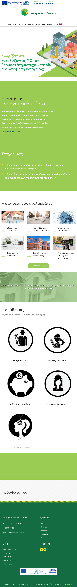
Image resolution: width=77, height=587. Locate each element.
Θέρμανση (8, 553)
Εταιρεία (19, 24)
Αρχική (11, 24)
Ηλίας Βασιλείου (20, 361)
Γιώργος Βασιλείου (57, 361)
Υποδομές (8, 564)
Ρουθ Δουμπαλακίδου (57, 404)
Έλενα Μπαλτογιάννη (20, 448)
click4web (68, 584)
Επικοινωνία (52, 24)
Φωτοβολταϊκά (10, 549)
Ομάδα (44, 531)
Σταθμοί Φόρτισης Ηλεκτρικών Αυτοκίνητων (66, 255)
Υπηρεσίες (29, 24)
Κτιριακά (7, 557)
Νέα (43, 24)
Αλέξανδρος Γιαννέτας (20, 404)
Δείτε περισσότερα (11, 132)
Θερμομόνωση (10, 560)
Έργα (38, 24)
